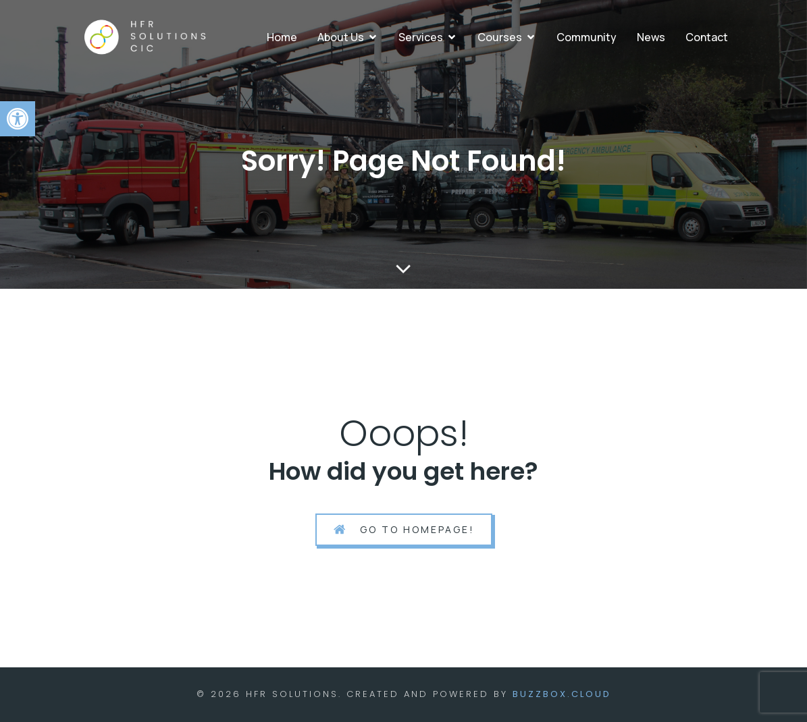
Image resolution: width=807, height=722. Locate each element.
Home (282, 37)
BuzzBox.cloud (562, 694)
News (651, 37)
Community (586, 37)
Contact (706, 37)
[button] (17, 118)
